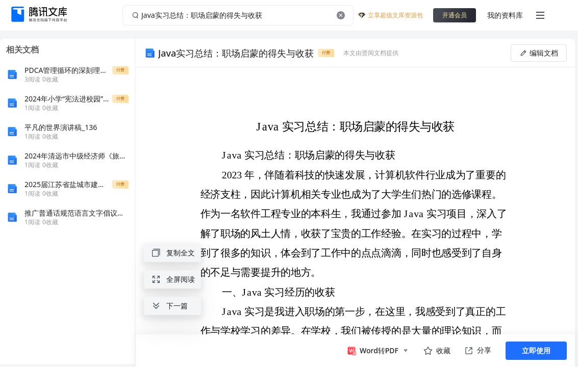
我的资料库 (505, 15)
